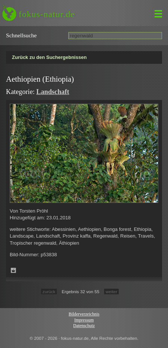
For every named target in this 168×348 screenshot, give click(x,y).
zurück (49, 291)
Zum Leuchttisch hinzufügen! (13, 270)
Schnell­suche (21, 35)
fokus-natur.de (47, 14)
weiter (111, 291)
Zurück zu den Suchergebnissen (49, 57)
